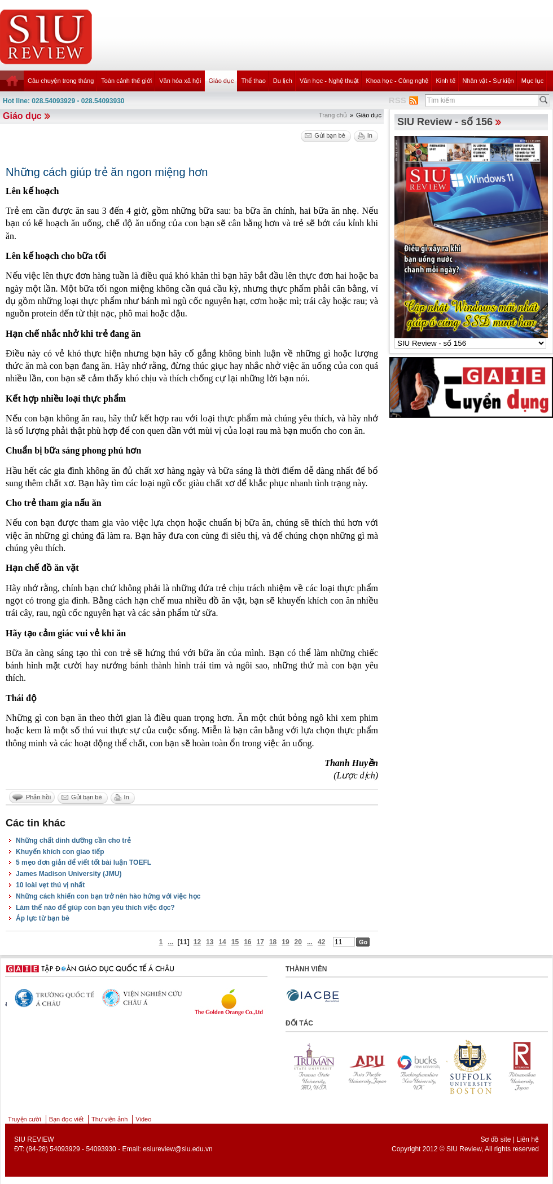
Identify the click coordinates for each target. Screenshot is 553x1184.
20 (298, 942)
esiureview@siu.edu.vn (178, 1149)
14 (222, 942)
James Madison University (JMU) (68, 874)
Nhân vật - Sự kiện (488, 80)
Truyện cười (24, 1119)
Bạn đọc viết (66, 1119)
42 (321, 942)
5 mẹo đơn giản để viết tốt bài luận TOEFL (83, 862)
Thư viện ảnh (109, 1119)
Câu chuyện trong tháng (61, 80)
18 (272, 942)
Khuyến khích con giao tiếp (60, 852)
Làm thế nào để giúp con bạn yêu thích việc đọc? (95, 908)
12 (197, 942)
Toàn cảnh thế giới (126, 80)
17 (260, 942)
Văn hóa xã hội (180, 80)
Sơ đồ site (495, 1139)
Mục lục (532, 80)
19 (285, 942)
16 (247, 942)
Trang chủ (333, 115)
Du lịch (282, 80)
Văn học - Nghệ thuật (329, 80)
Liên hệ (527, 1139)
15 (235, 942)
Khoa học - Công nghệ (397, 80)
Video (143, 1119)
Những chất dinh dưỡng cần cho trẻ (73, 840)
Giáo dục (221, 80)
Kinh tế (445, 80)
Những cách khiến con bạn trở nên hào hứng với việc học (108, 896)
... (170, 942)
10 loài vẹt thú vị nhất (50, 885)
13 (209, 942)
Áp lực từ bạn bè (42, 918)
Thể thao (253, 80)
